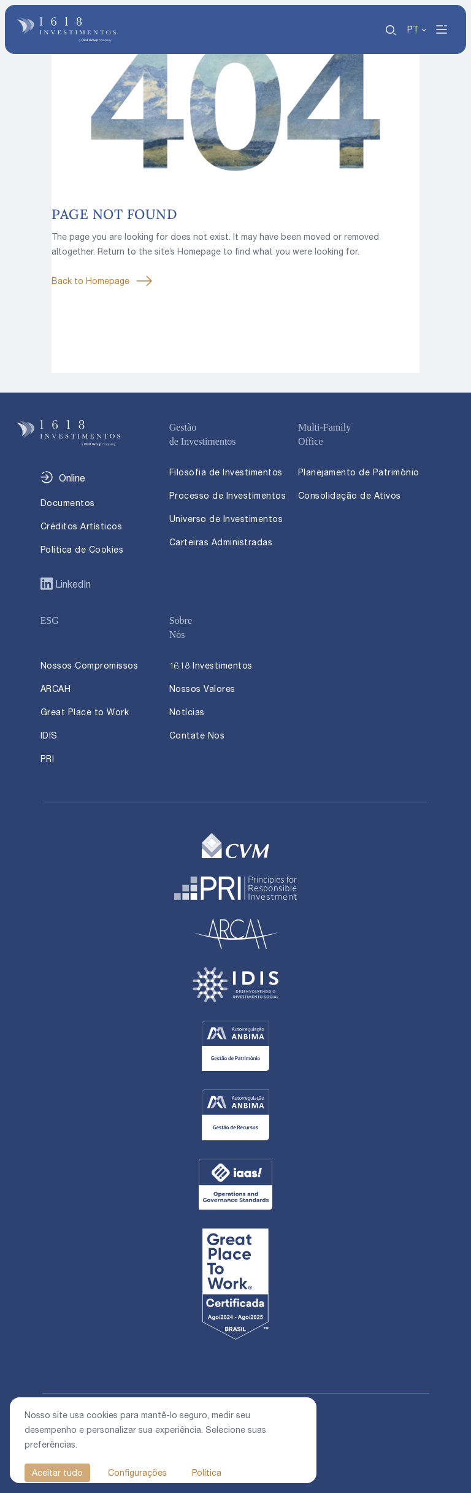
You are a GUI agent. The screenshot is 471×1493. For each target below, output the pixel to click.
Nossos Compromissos (89, 665)
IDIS (49, 735)
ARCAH (55, 688)
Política (206, 1472)
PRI (47, 758)
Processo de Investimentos (227, 495)
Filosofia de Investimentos (226, 472)
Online (72, 478)
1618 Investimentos (211, 665)
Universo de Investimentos (226, 518)
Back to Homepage (90, 280)
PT (413, 29)
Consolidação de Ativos (349, 495)
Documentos (67, 502)
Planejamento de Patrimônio (358, 472)
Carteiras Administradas (221, 542)
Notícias (187, 712)
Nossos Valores (202, 688)
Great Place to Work (84, 712)
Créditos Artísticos (81, 526)
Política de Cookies (82, 549)
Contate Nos (197, 735)
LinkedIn (72, 584)
